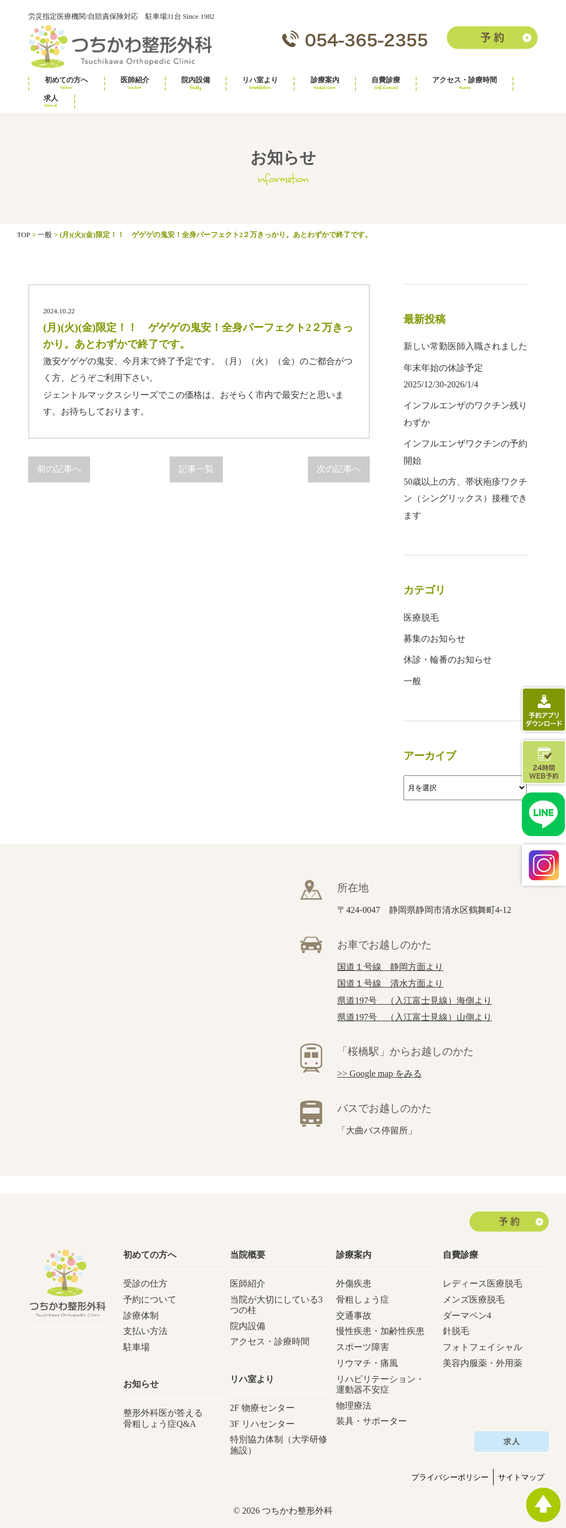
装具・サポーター (371, 1421)
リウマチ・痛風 (367, 1363)
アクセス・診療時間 (464, 83)
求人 (51, 101)
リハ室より (260, 83)
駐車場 (136, 1347)
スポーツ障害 (362, 1347)
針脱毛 (456, 1331)
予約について (149, 1299)
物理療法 (353, 1405)
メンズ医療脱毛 (474, 1299)
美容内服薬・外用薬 (482, 1363)
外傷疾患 (353, 1283)
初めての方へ (66, 83)
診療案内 (325, 83)
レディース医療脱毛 (482, 1283)
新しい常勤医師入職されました (465, 346)
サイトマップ (521, 1477)
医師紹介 (134, 83)
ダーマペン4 (467, 1315)
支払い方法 (145, 1331)
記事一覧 (196, 469)
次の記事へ (339, 469)
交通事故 (353, 1315)
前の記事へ (59, 469)
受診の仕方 (145, 1283)
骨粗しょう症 (362, 1299)
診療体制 (141, 1315)
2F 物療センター (262, 1408)
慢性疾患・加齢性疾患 (380, 1331)
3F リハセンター (262, 1424)
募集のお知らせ (434, 638)
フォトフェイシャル (482, 1347)
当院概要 (247, 1254)
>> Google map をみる (379, 1073)
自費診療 (385, 83)
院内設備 (195, 83)
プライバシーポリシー (450, 1477)
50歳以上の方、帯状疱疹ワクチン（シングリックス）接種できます (465, 498)
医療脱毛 (421, 617)
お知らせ (141, 1384)
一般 (412, 681)
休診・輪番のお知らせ (447, 659)
